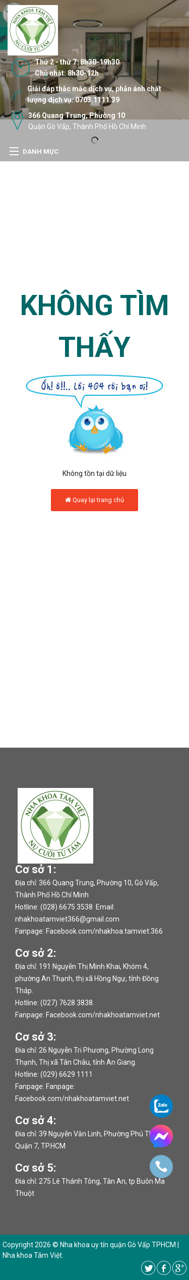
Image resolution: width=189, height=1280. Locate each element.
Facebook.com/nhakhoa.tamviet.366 (104, 931)
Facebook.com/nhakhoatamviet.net (103, 1015)
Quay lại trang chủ (94, 500)
